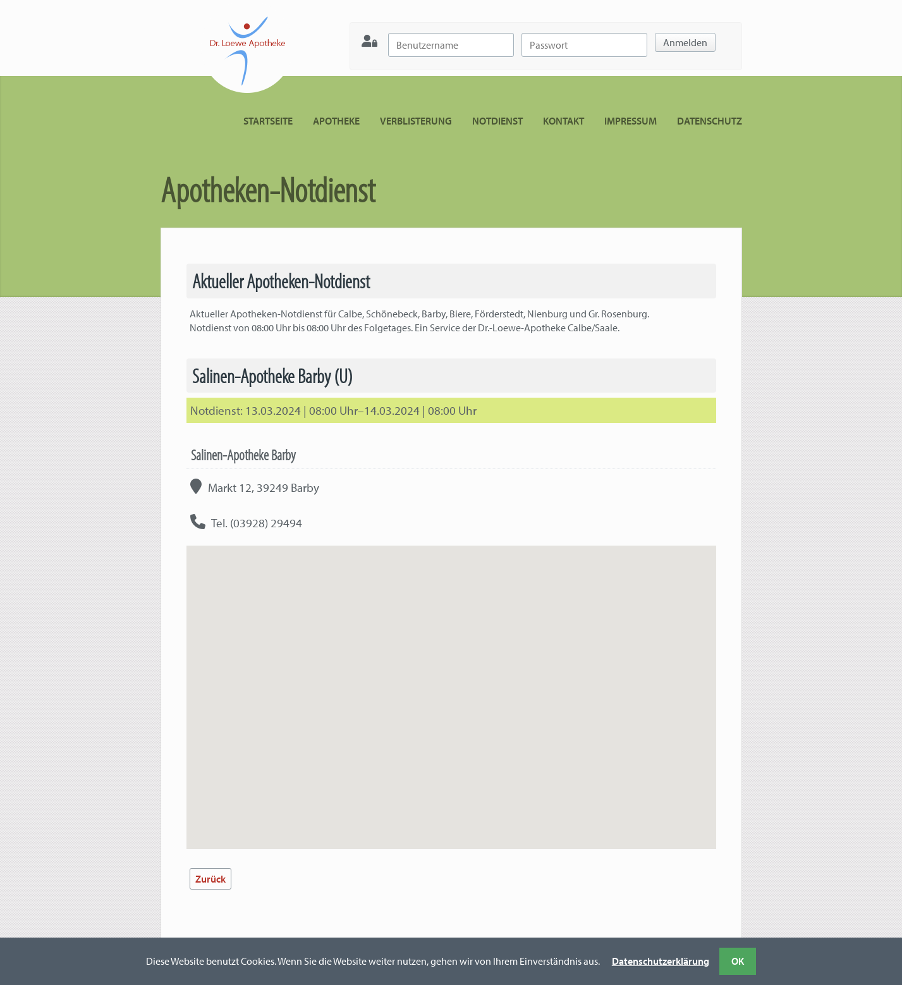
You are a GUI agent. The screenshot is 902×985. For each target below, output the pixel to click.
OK (737, 961)
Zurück (210, 878)
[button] (451, 685)
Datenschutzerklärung (660, 961)
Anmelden (685, 42)
